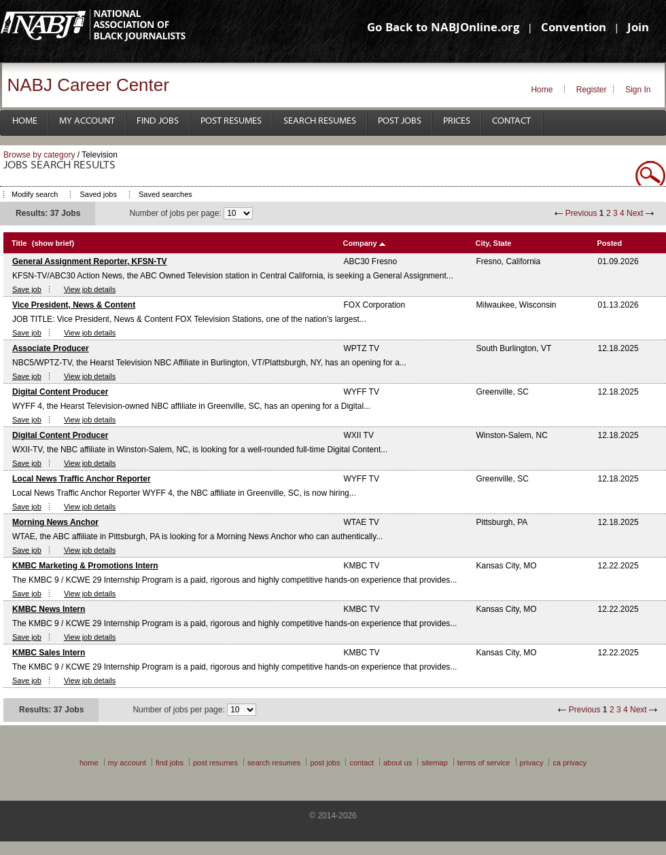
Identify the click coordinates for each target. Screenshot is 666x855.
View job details (90, 289)
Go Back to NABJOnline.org (443, 29)
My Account (87, 121)
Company (360, 243)
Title (19, 243)
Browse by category (39, 155)
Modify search (35, 194)
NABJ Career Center (88, 85)
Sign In (637, 89)
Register (591, 89)
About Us (397, 763)
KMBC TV (362, 565)
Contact (511, 121)
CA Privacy (569, 763)
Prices (456, 121)
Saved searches (165, 194)
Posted (610, 243)
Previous (581, 213)
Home (542, 89)
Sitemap (434, 763)
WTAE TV (361, 522)
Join (638, 29)
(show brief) (53, 243)
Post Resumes (231, 121)
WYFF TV (361, 392)
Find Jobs (158, 121)
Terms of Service (483, 763)
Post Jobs (399, 121)
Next (635, 213)
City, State (494, 243)
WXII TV (359, 435)
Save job (26, 289)
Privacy (532, 763)
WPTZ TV (361, 348)
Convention (573, 29)
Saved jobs (98, 194)
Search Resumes (319, 121)
